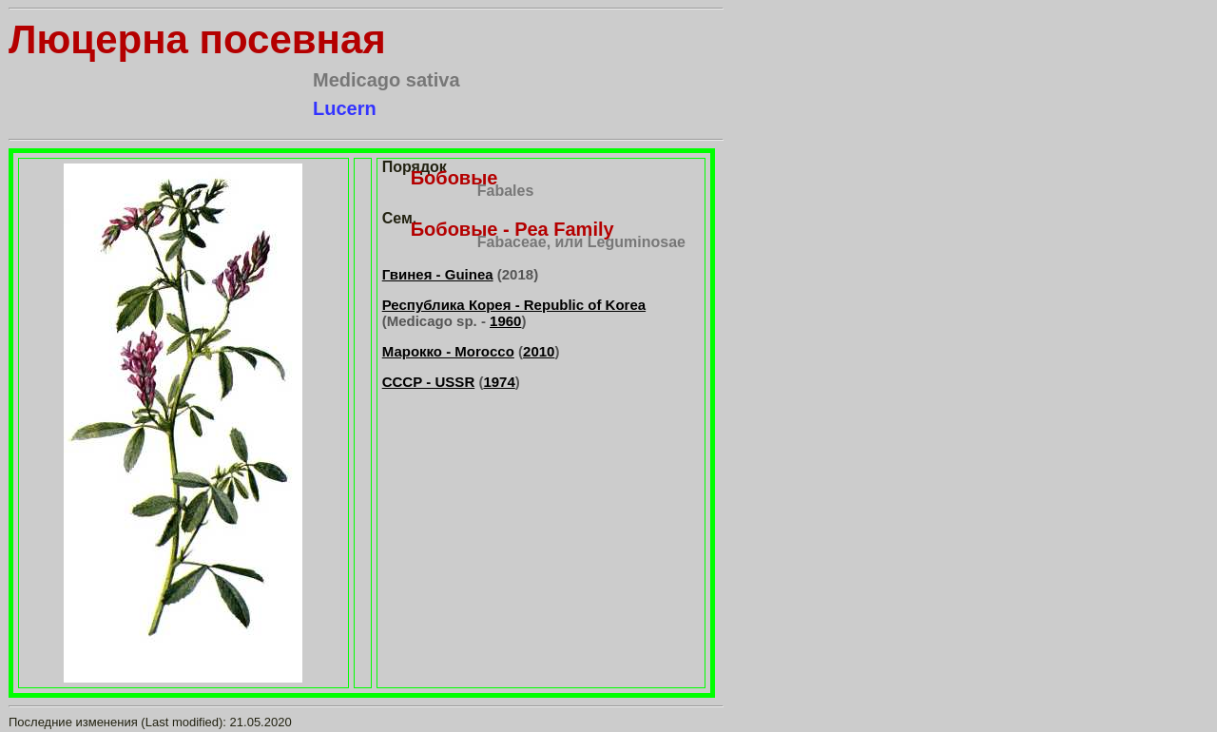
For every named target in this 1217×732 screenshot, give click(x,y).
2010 (538, 351)
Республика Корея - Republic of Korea (514, 305)
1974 (498, 382)
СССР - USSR (428, 382)
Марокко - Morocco (448, 351)
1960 (505, 321)
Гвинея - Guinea (437, 274)
